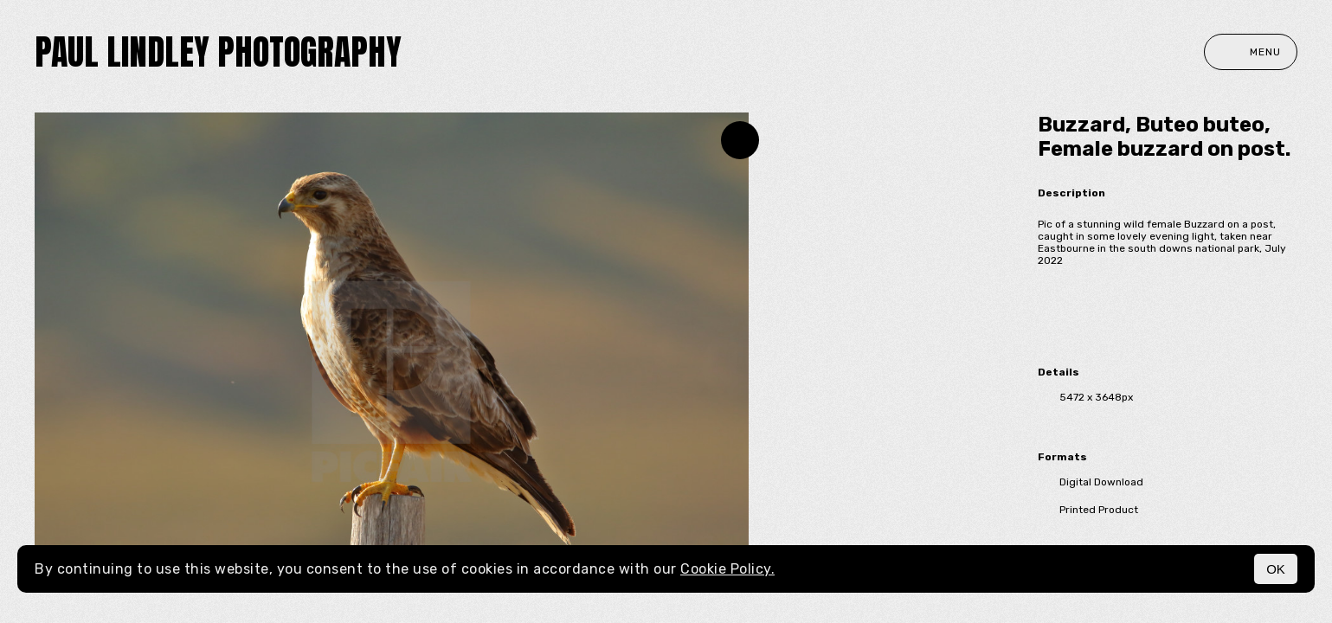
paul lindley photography (218, 52)
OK (1275, 569)
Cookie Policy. (727, 569)
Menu (1250, 52)
